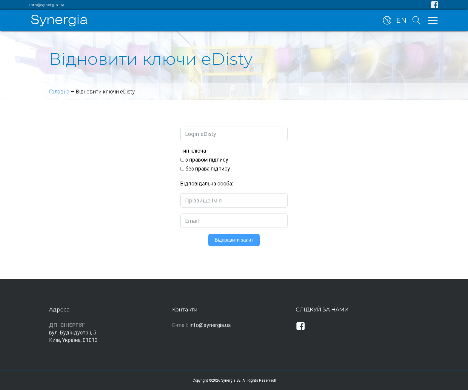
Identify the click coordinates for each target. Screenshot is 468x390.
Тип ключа (193, 151)
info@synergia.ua (46, 5)
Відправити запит (234, 239)
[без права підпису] (182, 169)
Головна (59, 91)
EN (401, 20)
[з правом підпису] (182, 160)
